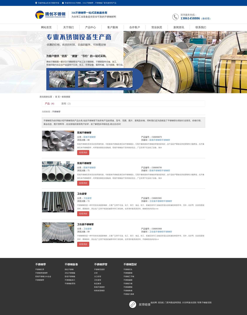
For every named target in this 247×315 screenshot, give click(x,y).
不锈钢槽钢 (128, 287)
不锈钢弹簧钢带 (41, 273)
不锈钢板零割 (70, 284)
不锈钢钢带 (39, 280)
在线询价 (83, 152)
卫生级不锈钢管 (156, 201)
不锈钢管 (166, 140)
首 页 (57, 97)
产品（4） (50, 103)
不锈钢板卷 (71, 264)
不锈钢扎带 (39, 269)
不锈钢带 (40, 264)
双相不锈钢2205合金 (43, 276)
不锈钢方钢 (128, 284)
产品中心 (90, 27)
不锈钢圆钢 (128, 273)
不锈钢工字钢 (129, 276)
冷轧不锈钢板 (70, 273)
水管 (96, 273)
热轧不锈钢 (69, 269)
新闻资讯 (178, 27)
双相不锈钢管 (84, 132)
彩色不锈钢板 (70, 276)
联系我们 (201, 27)
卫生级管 (82, 194)
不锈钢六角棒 (129, 294)
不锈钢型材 (130, 264)
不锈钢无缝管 (99, 269)
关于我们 (68, 27)
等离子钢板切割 (204, 302)
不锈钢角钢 (128, 291)
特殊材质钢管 (99, 291)
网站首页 (46, 27)
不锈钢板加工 (70, 280)
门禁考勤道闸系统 (173, 302)
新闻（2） (66, 103)
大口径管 (97, 276)
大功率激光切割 (189, 302)
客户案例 (112, 27)
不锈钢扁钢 (128, 280)
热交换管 (97, 284)
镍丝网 (154, 302)
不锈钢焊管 (100, 264)
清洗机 (161, 302)
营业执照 (156, 27)
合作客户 (134, 27)
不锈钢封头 (128, 269)
